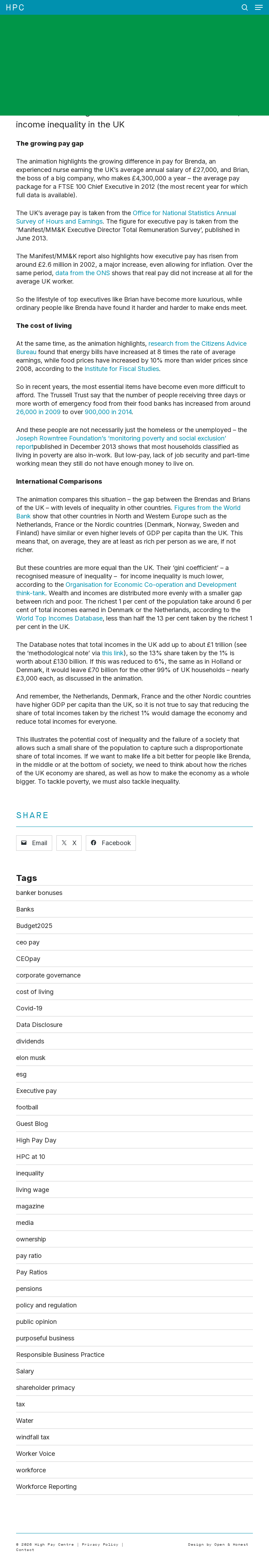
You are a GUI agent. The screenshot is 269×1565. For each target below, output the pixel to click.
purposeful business (45, 1338)
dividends (30, 1041)
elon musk (31, 1057)
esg (21, 1074)
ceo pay (28, 942)
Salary (25, 1371)
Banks (25, 909)
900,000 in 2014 (108, 412)
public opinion (36, 1321)
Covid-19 (29, 1008)
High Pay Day (36, 1140)
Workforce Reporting (46, 1486)
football (27, 1107)
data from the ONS (82, 273)
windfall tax (32, 1437)
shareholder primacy (45, 1387)
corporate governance (48, 975)
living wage (32, 1189)
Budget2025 (34, 925)
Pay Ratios (31, 1272)
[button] (259, 7)
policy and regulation (46, 1305)
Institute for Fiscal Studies (121, 368)
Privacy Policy (100, 1544)
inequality (30, 1173)
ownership (31, 1239)
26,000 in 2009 (38, 412)
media (25, 1222)
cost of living (35, 991)
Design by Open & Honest (218, 1544)
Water (24, 1420)
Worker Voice (35, 1453)
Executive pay (36, 1090)
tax (20, 1404)
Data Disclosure (39, 1024)
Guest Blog (32, 1123)
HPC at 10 (30, 1156)
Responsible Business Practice (60, 1354)
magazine (30, 1206)
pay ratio (29, 1255)
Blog (102, 78)
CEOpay (28, 958)
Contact (25, 1549)
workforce (31, 1470)
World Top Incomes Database (59, 618)
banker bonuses (39, 892)
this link (113, 653)
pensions (29, 1288)
